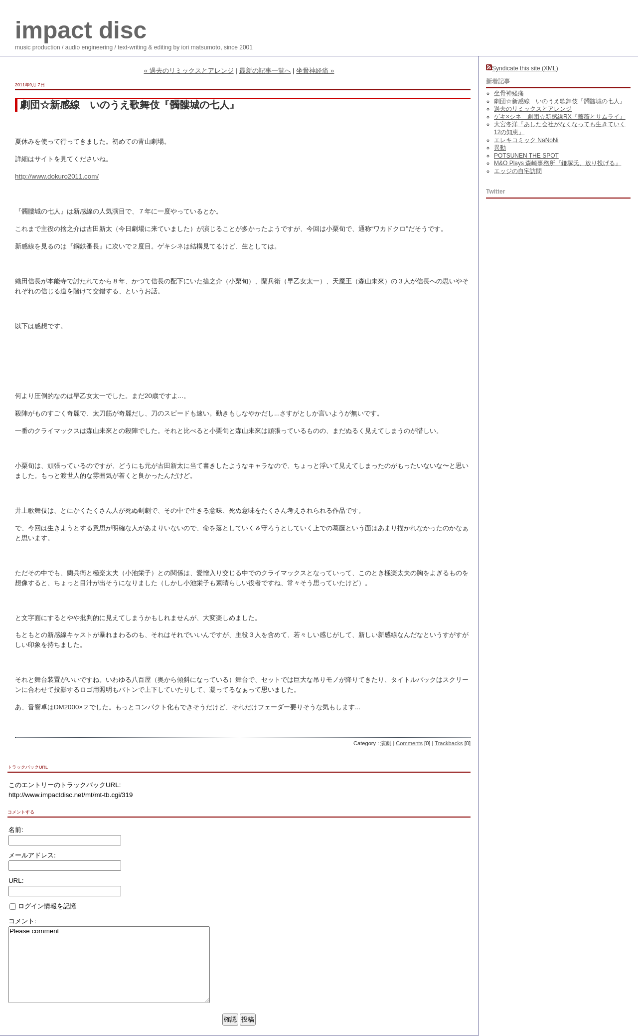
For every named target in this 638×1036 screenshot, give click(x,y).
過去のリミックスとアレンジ (533, 108)
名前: (15, 829)
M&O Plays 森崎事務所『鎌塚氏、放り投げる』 (557, 163)
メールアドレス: (32, 855)
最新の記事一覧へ (265, 70)
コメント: (22, 921)
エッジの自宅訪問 (518, 171)
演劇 (385, 743)
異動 (500, 147)
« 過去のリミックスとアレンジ (189, 70)
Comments (409, 743)
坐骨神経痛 (509, 93)
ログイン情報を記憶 (42, 906)
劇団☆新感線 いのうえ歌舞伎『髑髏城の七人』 (560, 101)
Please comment (109, 964)
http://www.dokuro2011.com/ (57, 176)
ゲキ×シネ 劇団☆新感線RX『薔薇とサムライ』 (560, 116)
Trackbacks (449, 743)
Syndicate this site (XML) (522, 68)
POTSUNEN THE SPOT (526, 155)
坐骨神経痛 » (315, 70)
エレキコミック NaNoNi (526, 140)
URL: (15, 880)
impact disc (81, 30)
